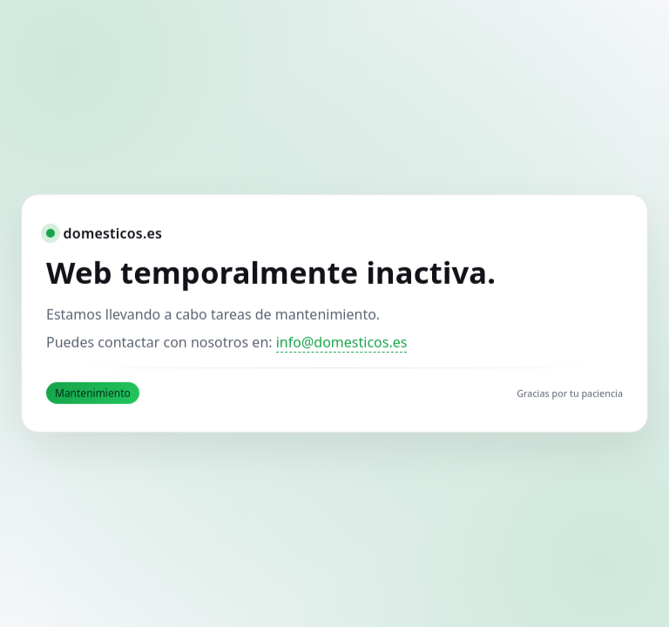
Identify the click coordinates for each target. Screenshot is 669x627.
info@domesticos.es (342, 341)
